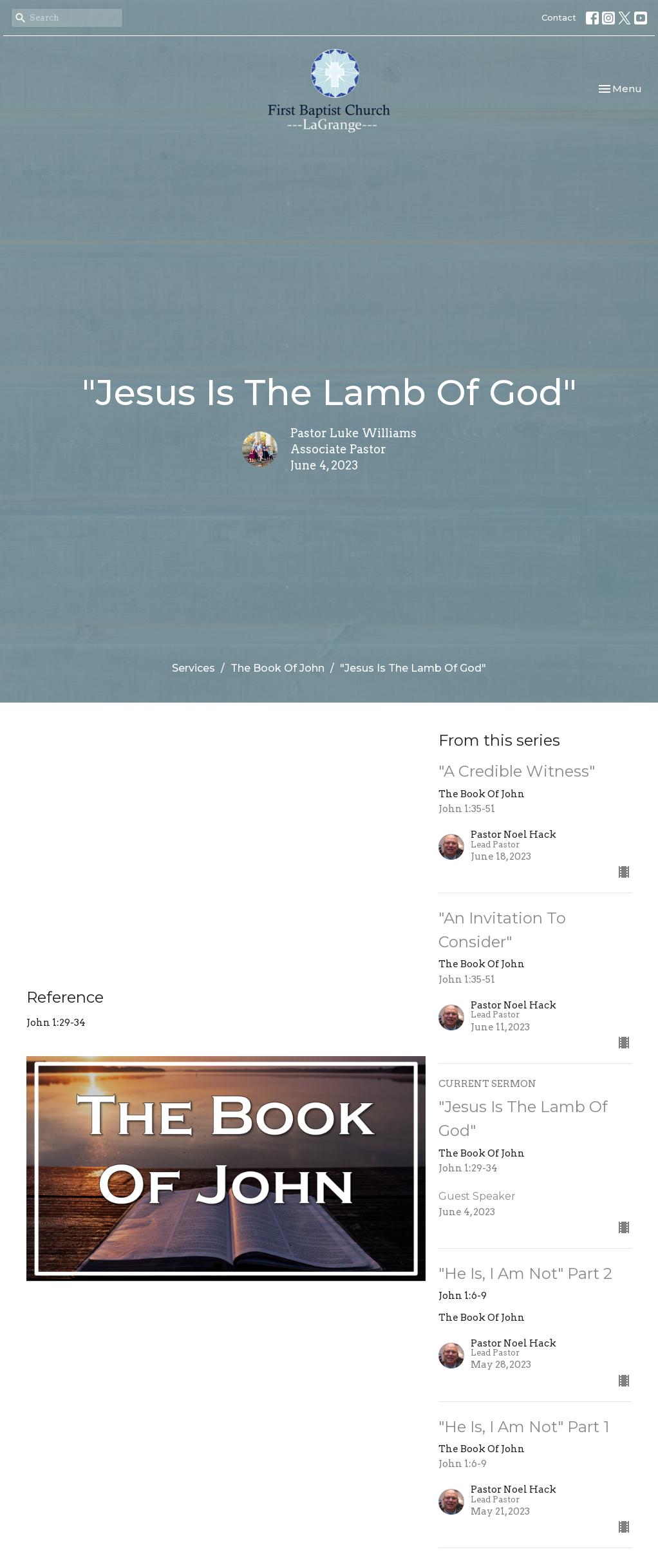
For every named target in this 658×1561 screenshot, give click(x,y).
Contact (558, 17)
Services (193, 668)
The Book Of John (277, 668)
